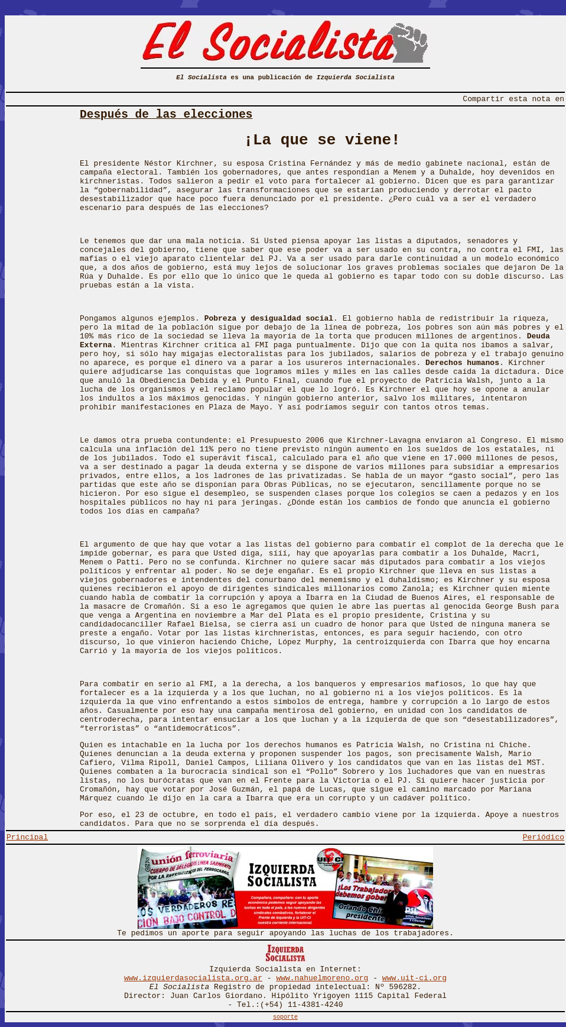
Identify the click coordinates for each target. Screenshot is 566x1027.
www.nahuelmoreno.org (322, 978)
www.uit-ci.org (414, 978)
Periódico (543, 837)
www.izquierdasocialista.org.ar (193, 978)
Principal (27, 837)
